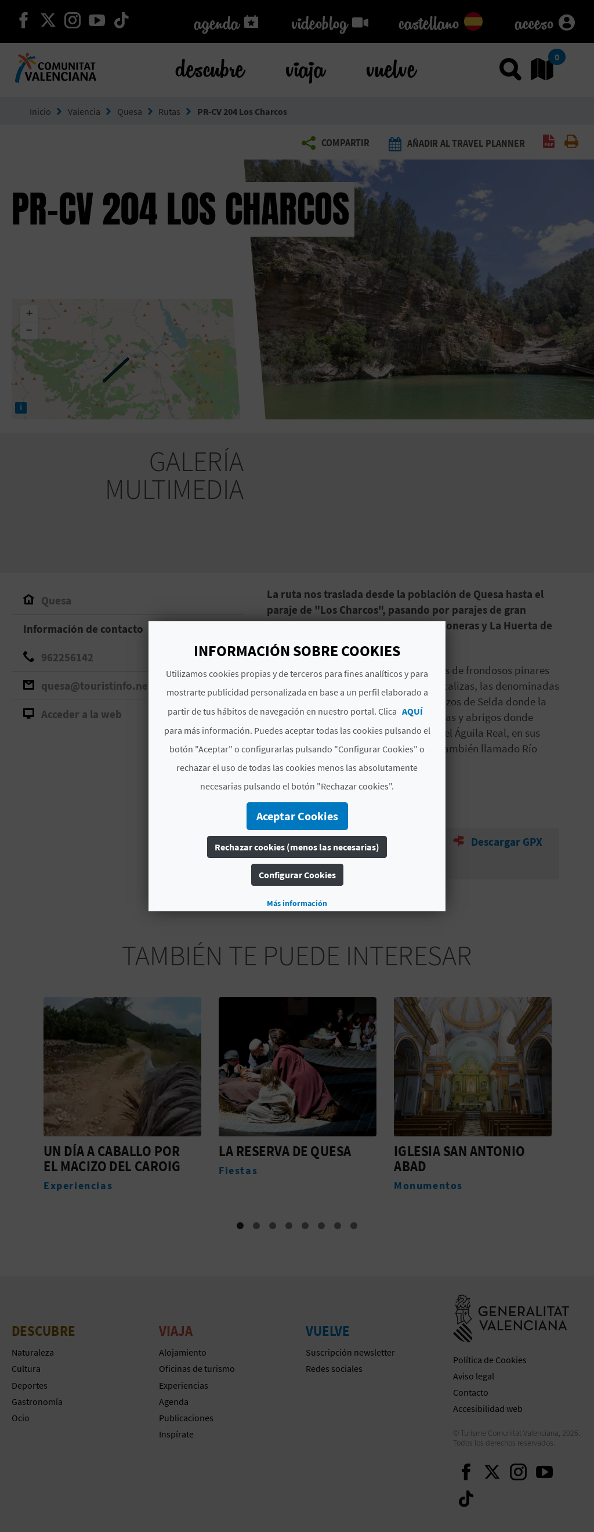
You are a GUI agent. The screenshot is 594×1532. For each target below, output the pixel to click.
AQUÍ (412, 711)
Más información (297, 903)
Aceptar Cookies (297, 816)
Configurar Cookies (297, 875)
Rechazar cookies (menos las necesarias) (297, 847)
